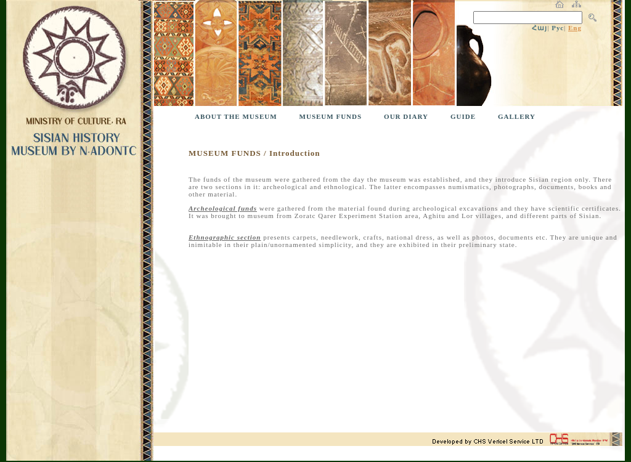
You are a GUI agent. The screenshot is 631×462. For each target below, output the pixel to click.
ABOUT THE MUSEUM (236, 116)
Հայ (539, 27)
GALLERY (516, 116)
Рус (558, 27)
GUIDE (463, 116)
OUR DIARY (406, 116)
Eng (575, 27)
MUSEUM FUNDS (330, 116)
